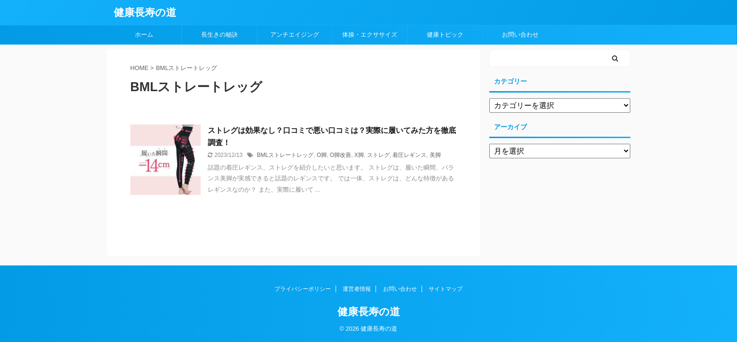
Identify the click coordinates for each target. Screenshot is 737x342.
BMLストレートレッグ (285, 155)
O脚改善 (340, 155)
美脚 (435, 155)
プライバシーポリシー (302, 289)
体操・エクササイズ (369, 34)
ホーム (144, 34)
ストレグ (378, 155)
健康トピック (445, 34)
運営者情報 (357, 289)
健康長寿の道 (145, 12)
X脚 (359, 155)
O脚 (322, 155)
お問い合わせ (520, 34)
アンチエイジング (294, 34)
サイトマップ (446, 289)
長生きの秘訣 (219, 34)
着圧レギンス (409, 155)
